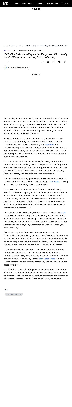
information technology (14, 294)
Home (5, 46)
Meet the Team (52, 4)
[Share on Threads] (65, 62)
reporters (49, 144)
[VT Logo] (5, 3)
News (17, 4)
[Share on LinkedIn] (48, 62)
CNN (63, 212)
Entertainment (27, 4)
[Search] (65, 3)
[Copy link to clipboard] (42, 62)
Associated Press (47, 258)
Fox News (54, 181)
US (20, 46)
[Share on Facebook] (59, 62)
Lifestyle (39, 4)
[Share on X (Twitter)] (54, 62)
